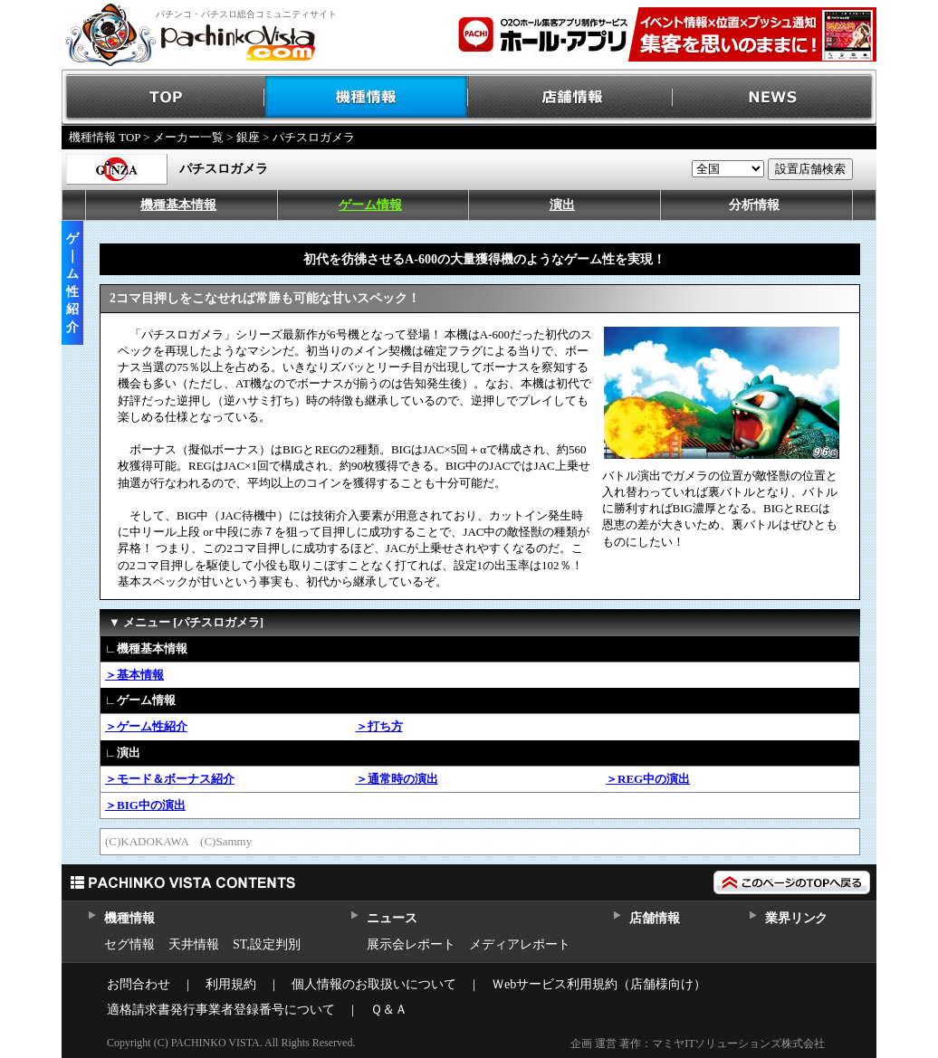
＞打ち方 (379, 726)
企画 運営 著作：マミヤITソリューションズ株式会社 (697, 1043)
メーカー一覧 (188, 137)
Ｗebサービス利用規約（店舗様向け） (599, 984)
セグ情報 (129, 944)
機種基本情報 (178, 205)
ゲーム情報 (370, 205)
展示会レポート (411, 944)
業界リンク (796, 918)
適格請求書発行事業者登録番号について (221, 1009)
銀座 (248, 137)
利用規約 (231, 984)
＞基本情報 (134, 675)
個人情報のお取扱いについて (374, 984)
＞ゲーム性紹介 (146, 726)
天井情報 (193, 944)
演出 (562, 205)
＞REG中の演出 (648, 779)
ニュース (391, 918)
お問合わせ (138, 984)
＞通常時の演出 (397, 779)
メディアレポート (519, 944)
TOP (163, 97)
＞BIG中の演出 (145, 805)
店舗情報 (571, 97)
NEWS (774, 97)
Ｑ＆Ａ (388, 1009)
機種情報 (367, 97)
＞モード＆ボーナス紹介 (169, 779)
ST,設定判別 (267, 944)
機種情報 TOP (104, 137)
